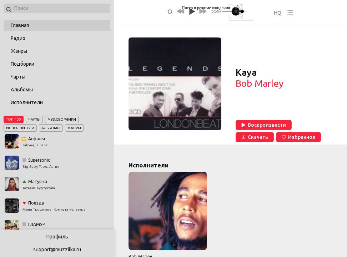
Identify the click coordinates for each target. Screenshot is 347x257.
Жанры (19, 51)
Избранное (298, 137)
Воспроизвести (263, 125)
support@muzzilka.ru (57, 249)
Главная (20, 25)
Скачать (254, 137)
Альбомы (22, 89)
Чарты (18, 77)
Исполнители (27, 102)
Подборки (22, 64)
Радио (18, 38)
